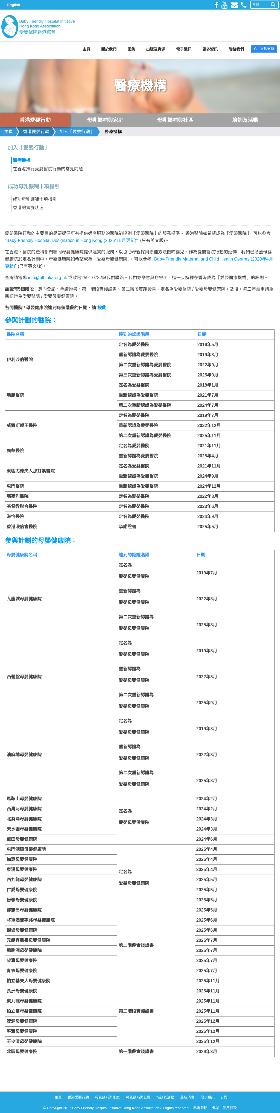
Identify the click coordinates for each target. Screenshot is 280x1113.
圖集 (131, 49)
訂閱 (224, 1097)
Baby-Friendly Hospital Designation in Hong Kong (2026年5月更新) (71, 240)
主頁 (86, 49)
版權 (215, 1108)
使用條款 (230, 1108)
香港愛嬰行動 (36, 131)
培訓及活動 (165, 1097)
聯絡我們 (236, 49)
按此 (101, 307)
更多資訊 (210, 49)
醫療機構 (113, 131)
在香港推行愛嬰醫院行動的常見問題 (48, 168)
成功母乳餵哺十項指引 (35, 199)
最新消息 (187, 1097)
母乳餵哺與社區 (138, 1097)
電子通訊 (183, 49)
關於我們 (108, 49)
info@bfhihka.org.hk (47, 277)
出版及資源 (155, 49)
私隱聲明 (200, 1108)
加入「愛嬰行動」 (76, 131)
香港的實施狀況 (28, 207)
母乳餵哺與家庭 (107, 1097)
